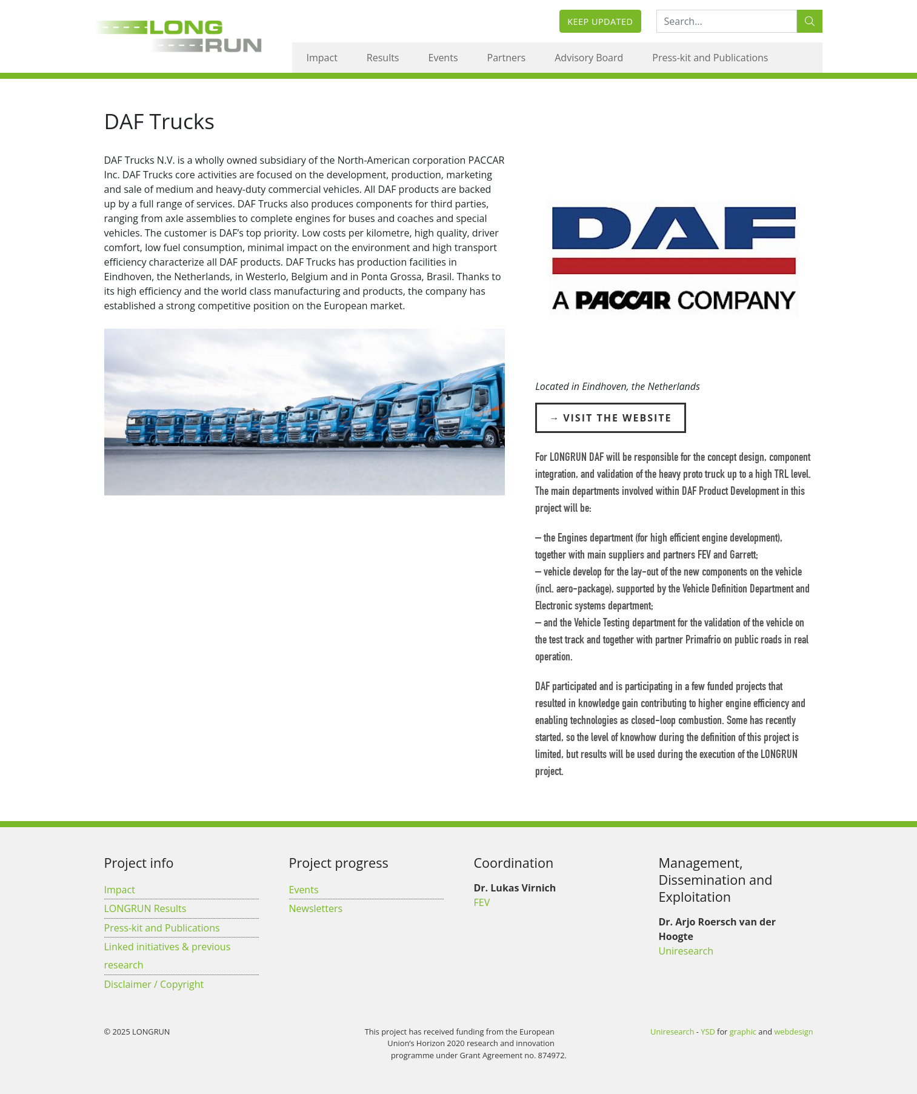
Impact (322, 57)
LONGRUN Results (145, 908)
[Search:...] (726, 21)
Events (443, 57)
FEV (482, 902)
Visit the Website (617, 418)
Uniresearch (686, 951)
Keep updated (600, 21)
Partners (506, 57)
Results (383, 57)
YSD (708, 1031)
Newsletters (316, 908)
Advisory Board (589, 57)
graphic (743, 1031)
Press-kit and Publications (710, 57)
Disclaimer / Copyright (154, 984)
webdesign (793, 1031)
